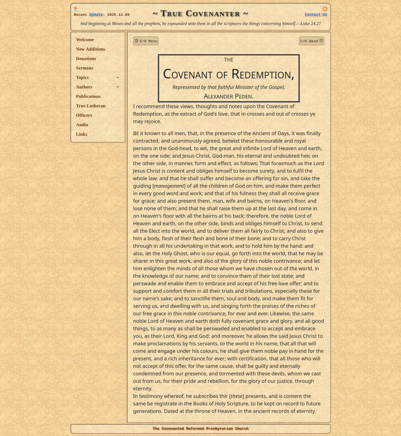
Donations (86, 58)
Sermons (84, 68)
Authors (84, 87)
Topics (82, 77)
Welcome (85, 39)
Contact (316, 15)
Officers (84, 115)
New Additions (90, 49)
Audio (82, 124)
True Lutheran (91, 105)
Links (81, 134)
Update (96, 15)
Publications (88, 96)
